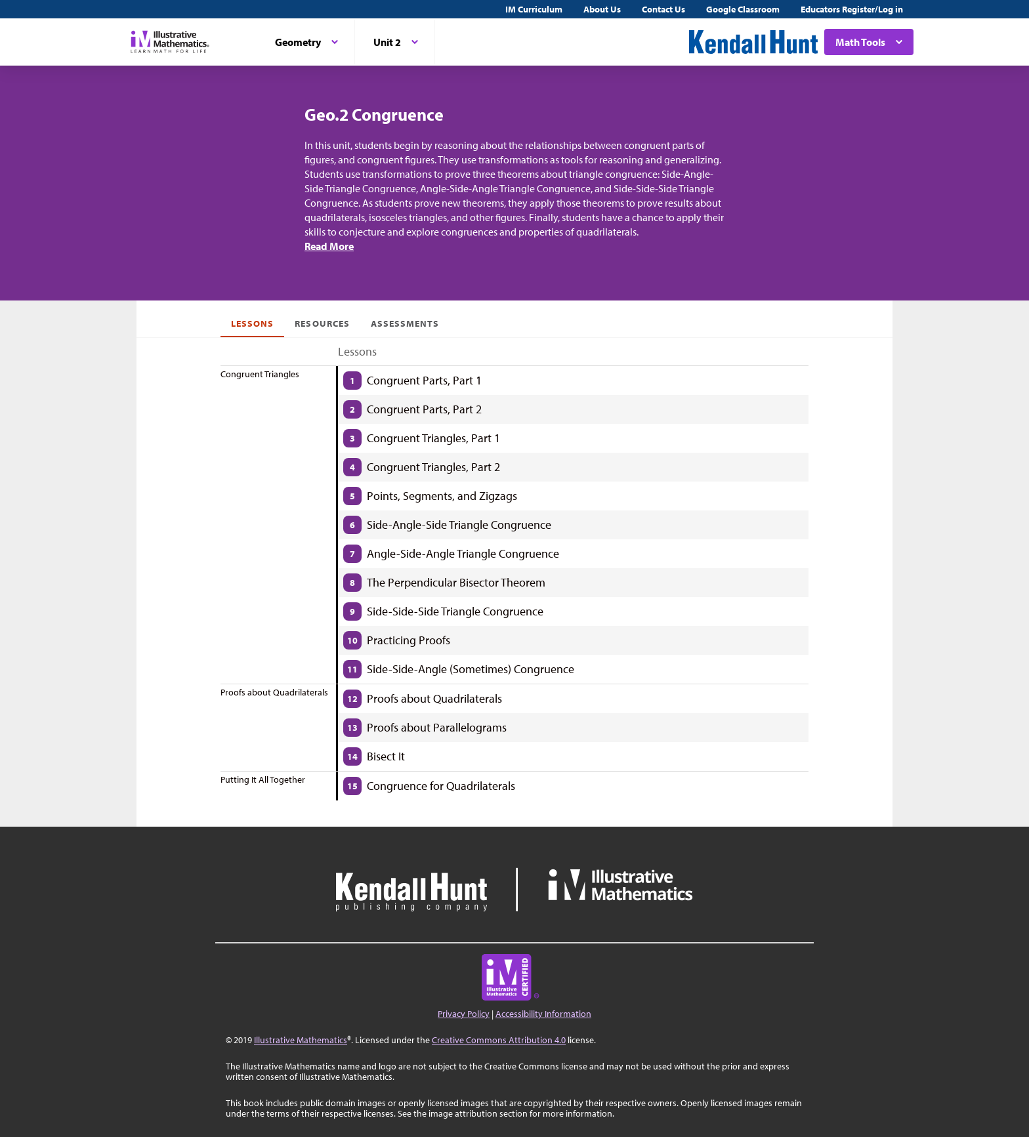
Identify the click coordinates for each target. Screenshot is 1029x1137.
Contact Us (663, 9)
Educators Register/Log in (852, 9)
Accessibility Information (543, 1014)
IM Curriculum (533, 9)
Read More (329, 246)
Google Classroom (743, 9)
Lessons (252, 323)
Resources (322, 323)
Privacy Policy (464, 1014)
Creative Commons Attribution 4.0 (499, 1040)
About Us (602, 9)
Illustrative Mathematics (300, 1040)
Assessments (405, 323)
